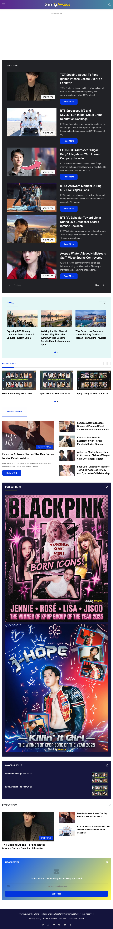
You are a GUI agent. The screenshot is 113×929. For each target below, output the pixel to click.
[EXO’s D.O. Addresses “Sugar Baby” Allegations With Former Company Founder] (31, 162)
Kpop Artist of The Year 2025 (55, 393)
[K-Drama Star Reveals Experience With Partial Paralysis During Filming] (67, 441)
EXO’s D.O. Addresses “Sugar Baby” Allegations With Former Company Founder (80, 154)
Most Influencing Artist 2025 (17, 393)
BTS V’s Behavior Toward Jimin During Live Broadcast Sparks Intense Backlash (80, 222)
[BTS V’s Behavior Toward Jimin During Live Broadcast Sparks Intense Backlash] (31, 229)
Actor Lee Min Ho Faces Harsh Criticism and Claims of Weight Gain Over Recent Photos (93, 455)
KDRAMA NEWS (14, 411)
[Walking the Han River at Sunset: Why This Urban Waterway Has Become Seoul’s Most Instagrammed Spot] (56, 318)
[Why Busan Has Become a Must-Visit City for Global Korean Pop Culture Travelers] (90, 318)
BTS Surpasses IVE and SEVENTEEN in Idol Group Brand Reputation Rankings (81, 115)
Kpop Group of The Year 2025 (92, 393)
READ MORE (11, 473)
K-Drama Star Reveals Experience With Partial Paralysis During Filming (90, 441)
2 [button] (57, 352)
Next (99, 285)
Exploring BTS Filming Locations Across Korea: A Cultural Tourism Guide (20, 334)
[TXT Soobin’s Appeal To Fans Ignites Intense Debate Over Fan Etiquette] (31, 86)
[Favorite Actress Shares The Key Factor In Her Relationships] (28, 436)
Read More (69, 101)
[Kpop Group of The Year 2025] (94, 380)
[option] (22, 325)
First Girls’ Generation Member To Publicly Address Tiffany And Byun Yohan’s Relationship (93, 470)
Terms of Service (50, 919)
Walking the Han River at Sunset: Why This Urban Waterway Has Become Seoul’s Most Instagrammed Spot (55, 338)
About (81, 919)
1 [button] (55, 352)
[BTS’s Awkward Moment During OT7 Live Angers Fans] (31, 197)
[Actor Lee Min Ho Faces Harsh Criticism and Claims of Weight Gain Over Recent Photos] (67, 455)
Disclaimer (72, 919)
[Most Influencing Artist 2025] (19, 380)
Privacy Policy (35, 919)
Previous (15, 285)
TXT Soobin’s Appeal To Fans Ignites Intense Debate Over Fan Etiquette (81, 79)
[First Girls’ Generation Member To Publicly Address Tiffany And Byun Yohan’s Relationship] (67, 470)
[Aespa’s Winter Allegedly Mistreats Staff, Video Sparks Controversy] (31, 265)
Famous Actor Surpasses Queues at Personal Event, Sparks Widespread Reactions (93, 426)
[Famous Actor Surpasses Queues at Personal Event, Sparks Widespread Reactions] (67, 426)
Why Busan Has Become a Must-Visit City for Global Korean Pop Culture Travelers (90, 334)
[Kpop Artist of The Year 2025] (56, 380)
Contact (62, 919)
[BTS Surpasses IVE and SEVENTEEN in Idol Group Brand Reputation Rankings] (31, 122)
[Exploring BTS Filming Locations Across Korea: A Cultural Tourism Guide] (22, 318)
